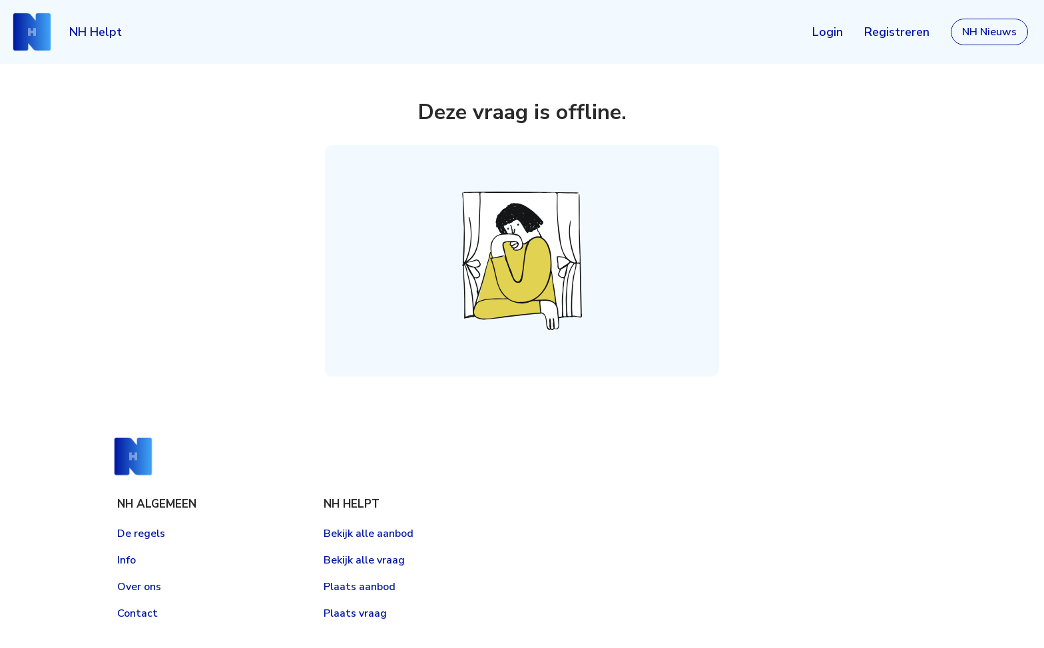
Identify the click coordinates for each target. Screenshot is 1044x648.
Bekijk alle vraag (364, 560)
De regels (141, 533)
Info (126, 560)
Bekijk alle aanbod (368, 533)
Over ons (139, 586)
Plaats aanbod (359, 586)
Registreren (896, 32)
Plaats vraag (355, 613)
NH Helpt (95, 32)
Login (827, 32)
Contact (137, 613)
